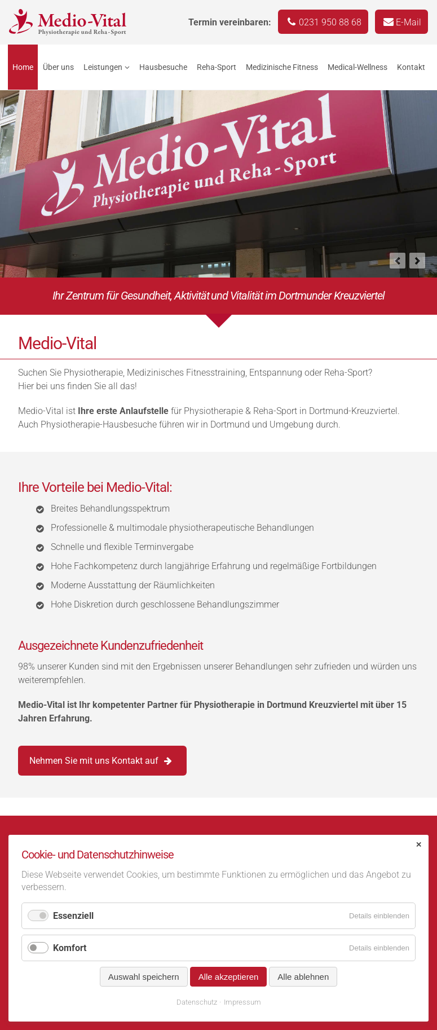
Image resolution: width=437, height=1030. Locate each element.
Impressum (242, 1002)
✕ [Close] (419, 844)
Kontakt (411, 67)
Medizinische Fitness (282, 67)
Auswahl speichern (143, 976)
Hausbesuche (163, 67)
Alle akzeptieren (228, 976)
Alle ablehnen (303, 976)
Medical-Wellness (357, 67)
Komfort (69, 948)
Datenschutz (196, 1002)
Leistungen (102, 67)
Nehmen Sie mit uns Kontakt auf (93, 760)
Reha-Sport (216, 67)
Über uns (58, 67)
